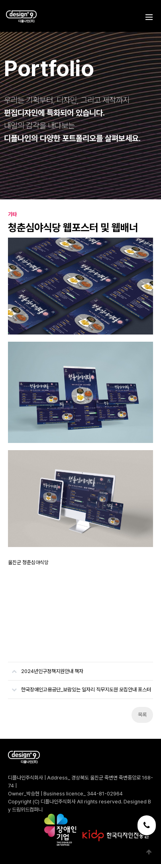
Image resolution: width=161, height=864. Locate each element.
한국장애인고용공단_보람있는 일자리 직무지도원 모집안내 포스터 (79, 687)
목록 (142, 715)
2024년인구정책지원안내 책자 (45, 668)
